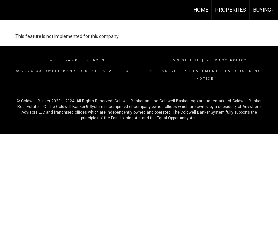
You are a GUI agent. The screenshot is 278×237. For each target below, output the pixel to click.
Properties (230, 10)
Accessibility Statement (184, 71)
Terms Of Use (181, 60)
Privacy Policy (226, 60)
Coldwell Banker (61, 60)
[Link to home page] (8, 10)
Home (200, 10)
